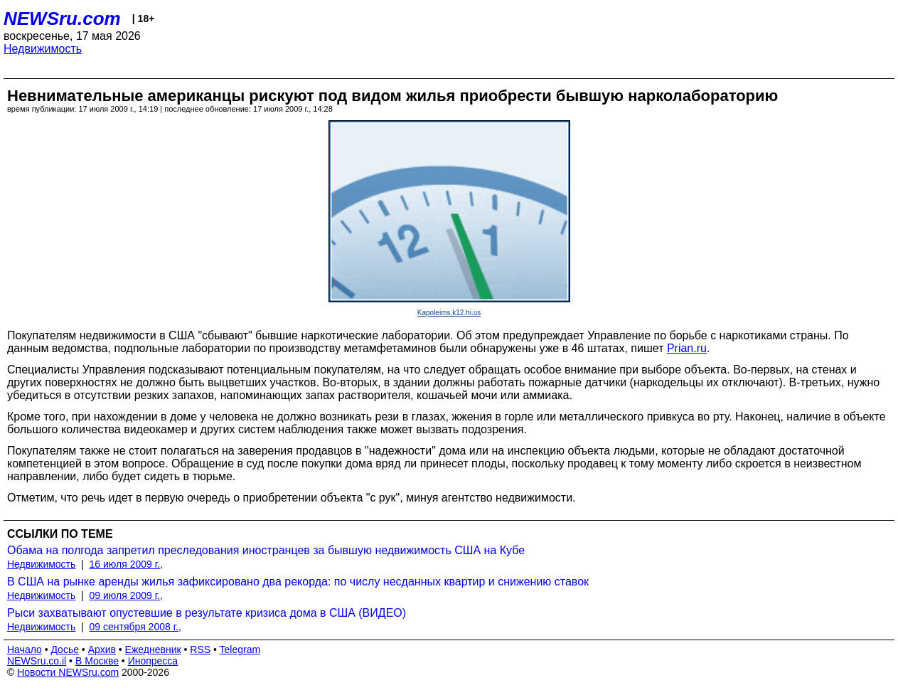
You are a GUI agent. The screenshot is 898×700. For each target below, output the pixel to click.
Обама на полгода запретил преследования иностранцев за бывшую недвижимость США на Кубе (266, 550)
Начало (24, 649)
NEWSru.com (62, 18)
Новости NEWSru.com (68, 672)
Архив (102, 649)
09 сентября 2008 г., (135, 626)
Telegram (240, 649)
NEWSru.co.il (36, 661)
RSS (200, 649)
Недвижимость (43, 49)
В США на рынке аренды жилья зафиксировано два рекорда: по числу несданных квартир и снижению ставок (298, 582)
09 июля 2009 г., (126, 595)
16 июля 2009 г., (126, 564)
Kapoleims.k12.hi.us (449, 313)
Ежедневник (153, 649)
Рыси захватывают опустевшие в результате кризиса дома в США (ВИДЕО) (206, 613)
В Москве (97, 661)
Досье (64, 649)
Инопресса (153, 661)
